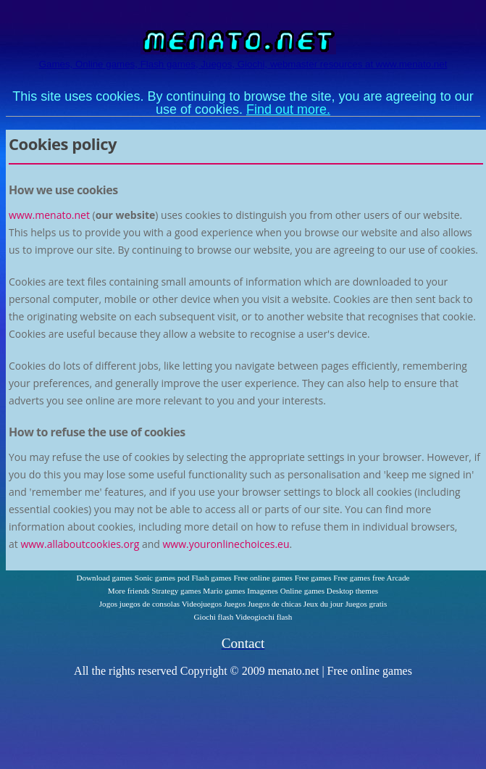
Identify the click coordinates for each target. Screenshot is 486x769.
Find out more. (288, 109)
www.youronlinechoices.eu (225, 544)
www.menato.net (49, 215)
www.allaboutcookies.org (79, 544)
